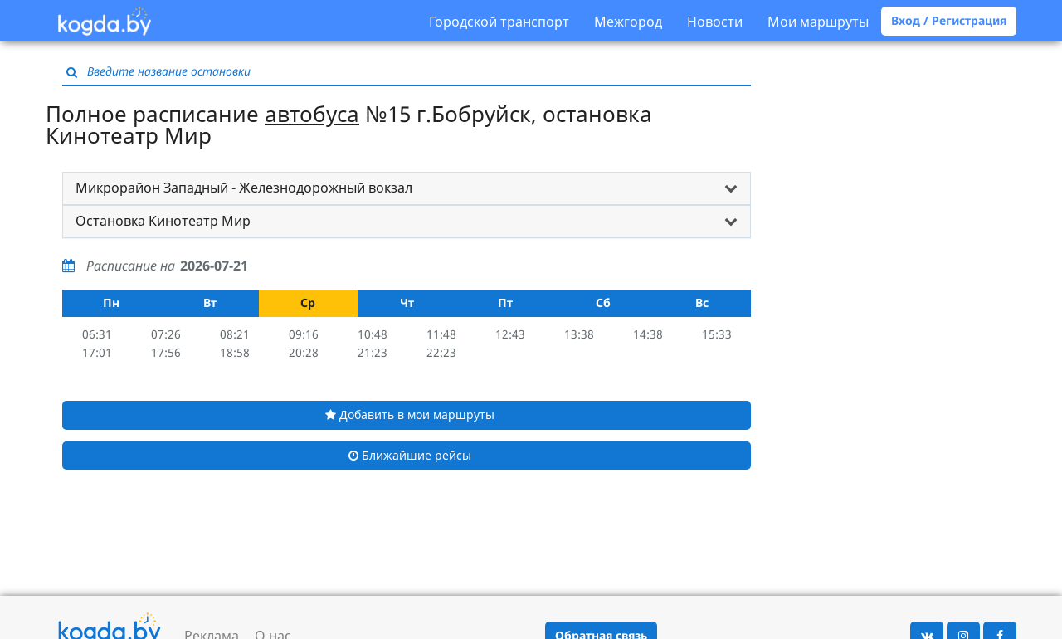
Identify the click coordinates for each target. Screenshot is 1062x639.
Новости (715, 21)
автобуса (312, 114)
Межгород (628, 21)
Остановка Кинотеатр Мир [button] (163, 221)
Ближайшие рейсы (409, 455)
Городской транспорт (499, 21)
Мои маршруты (818, 21)
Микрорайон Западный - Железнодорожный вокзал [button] (244, 187)
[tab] (406, 188)
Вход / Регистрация (948, 20)
